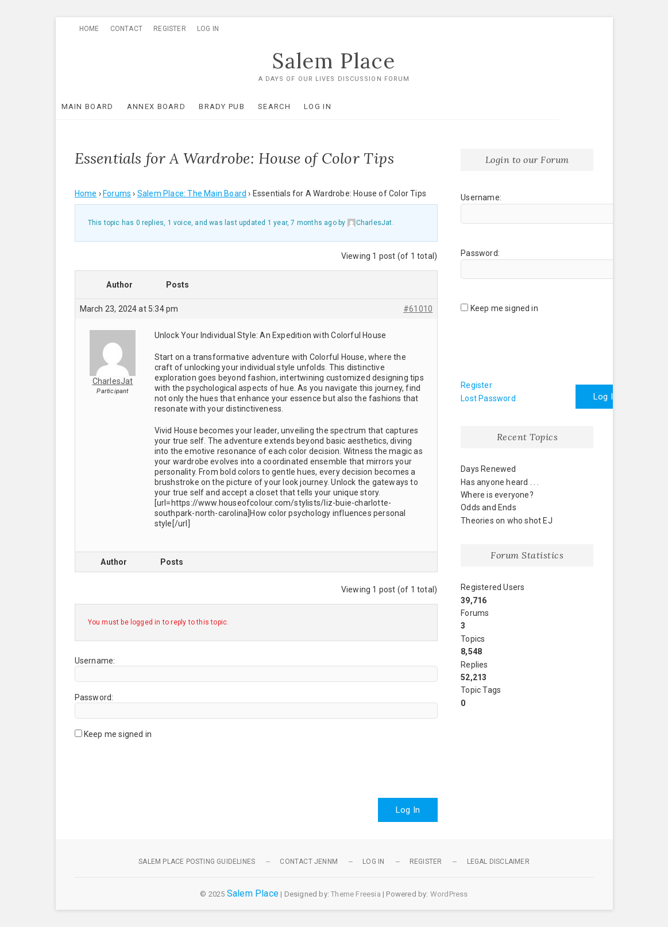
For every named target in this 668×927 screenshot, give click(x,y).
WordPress (449, 894)
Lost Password (488, 398)
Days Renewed (488, 469)
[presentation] (162, 764)
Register (169, 29)
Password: (94, 697)
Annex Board (175, 106)
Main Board (106, 106)
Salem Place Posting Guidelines (196, 862)
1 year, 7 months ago (302, 223)
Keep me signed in (118, 734)
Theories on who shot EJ (507, 520)
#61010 (418, 308)
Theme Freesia (356, 894)
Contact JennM (309, 862)
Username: (95, 660)
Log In (208, 29)
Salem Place (333, 61)
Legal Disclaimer (498, 862)
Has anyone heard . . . (500, 482)
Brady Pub (241, 106)
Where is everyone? (497, 494)
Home (89, 29)
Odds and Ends (488, 508)
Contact (126, 29)
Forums (117, 194)
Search (293, 106)
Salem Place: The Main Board (191, 194)
